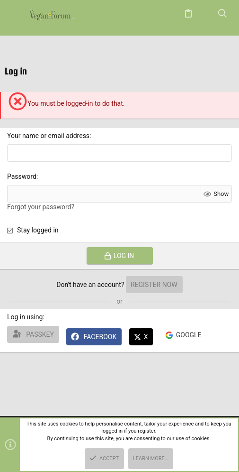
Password (21, 176)
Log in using (25, 317)
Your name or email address (48, 135)
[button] (16, 14)
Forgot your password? (40, 207)
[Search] (222, 14)
